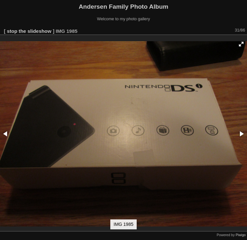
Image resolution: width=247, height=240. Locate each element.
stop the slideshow (29, 31)
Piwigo (241, 235)
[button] (241, 44)
